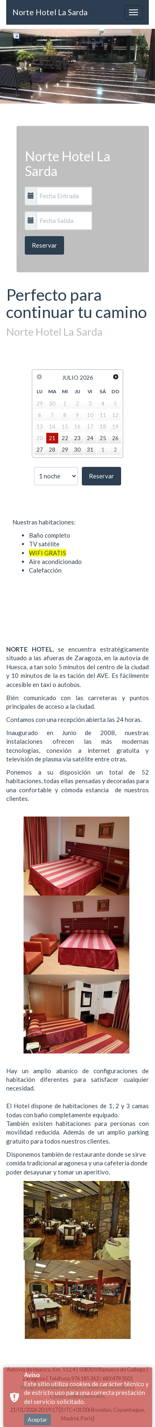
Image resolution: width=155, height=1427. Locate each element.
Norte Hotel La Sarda (50, 12)
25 (103, 438)
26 (115, 438)
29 (65, 449)
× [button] (147, 1392)
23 (77, 438)
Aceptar (37, 1377)
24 (90, 438)
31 (90, 449)
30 (77, 449)
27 (39, 449)
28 (52, 449)
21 (52, 438)
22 (65, 438)
